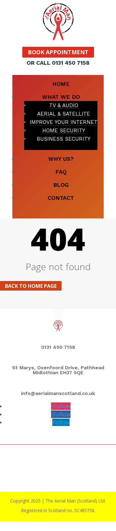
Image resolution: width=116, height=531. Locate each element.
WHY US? (61, 159)
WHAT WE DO (61, 97)
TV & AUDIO (63, 105)
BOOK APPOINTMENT (58, 52)
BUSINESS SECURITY (63, 139)
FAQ (61, 172)
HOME (61, 84)
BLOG (61, 185)
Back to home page (31, 285)
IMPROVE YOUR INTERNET (63, 122)
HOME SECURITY (63, 130)
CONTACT (61, 198)
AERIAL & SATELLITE (63, 114)
